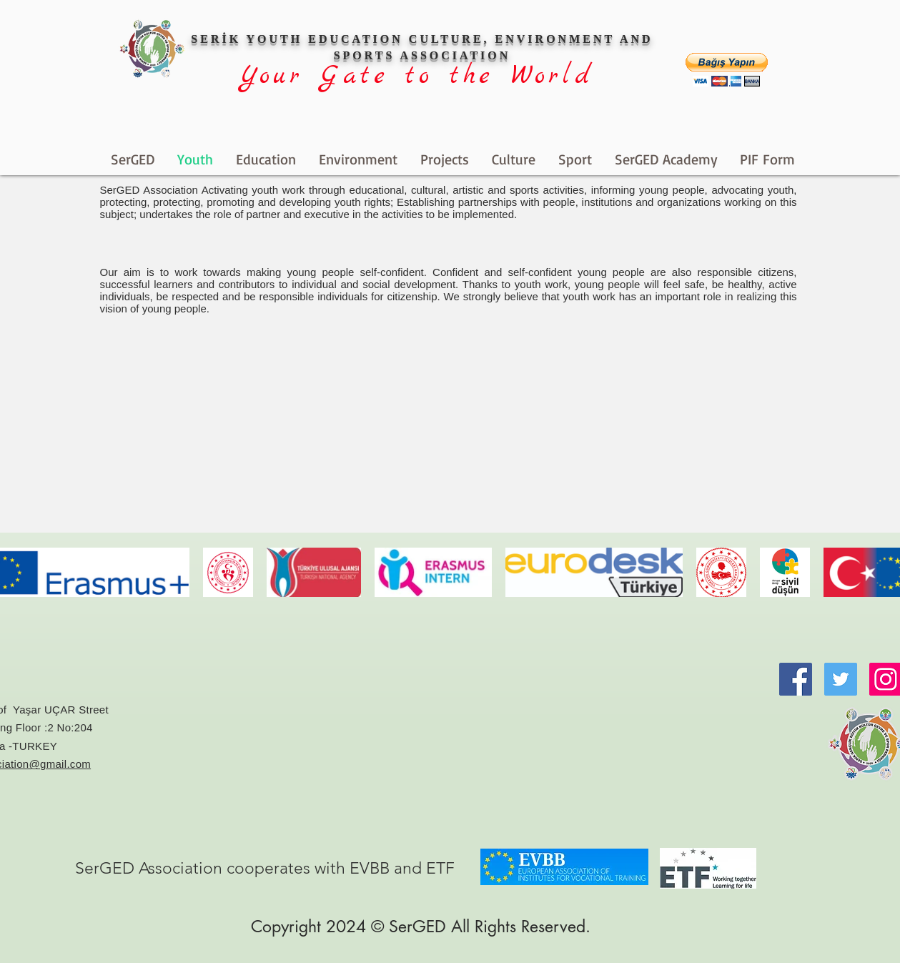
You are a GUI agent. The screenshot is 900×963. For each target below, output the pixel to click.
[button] (727, 70)
